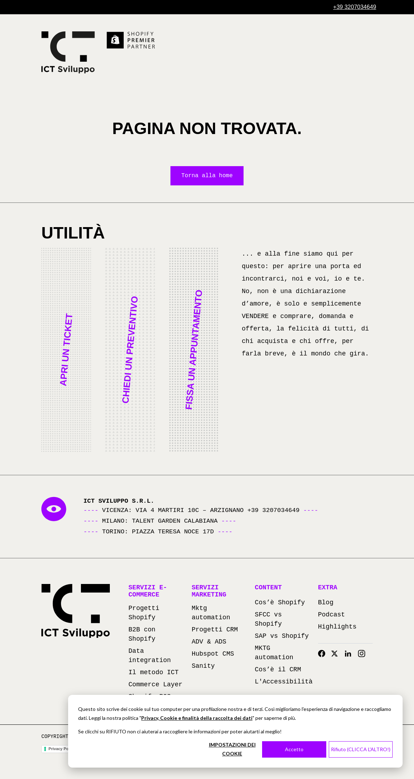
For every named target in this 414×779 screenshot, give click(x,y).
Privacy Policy (61, 749)
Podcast (331, 615)
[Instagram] (361, 654)
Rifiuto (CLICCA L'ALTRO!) (360, 749)
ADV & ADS (208, 642)
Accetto (294, 749)
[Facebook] (321, 654)
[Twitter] (334, 654)
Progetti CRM (214, 630)
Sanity (203, 666)
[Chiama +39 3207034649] (354, 7)
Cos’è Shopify (280, 603)
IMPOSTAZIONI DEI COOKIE (232, 749)
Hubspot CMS (212, 654)
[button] (66, 350)
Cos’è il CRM (278, 670)
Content (268, 588)
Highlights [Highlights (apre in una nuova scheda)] (337, 627)
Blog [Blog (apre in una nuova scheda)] (325, 603)
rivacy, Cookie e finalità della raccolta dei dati (198, 718)
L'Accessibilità (284, 682)
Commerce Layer (155, 685)
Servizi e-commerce (147, 592)
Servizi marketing (208, 592)
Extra (327, 588)
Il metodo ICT (153, 673)
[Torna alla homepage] (68, 52)
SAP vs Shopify (282, 636)
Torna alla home (206, 176)
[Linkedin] (348, 654)
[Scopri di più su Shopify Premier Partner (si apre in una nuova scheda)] (131, 40)
